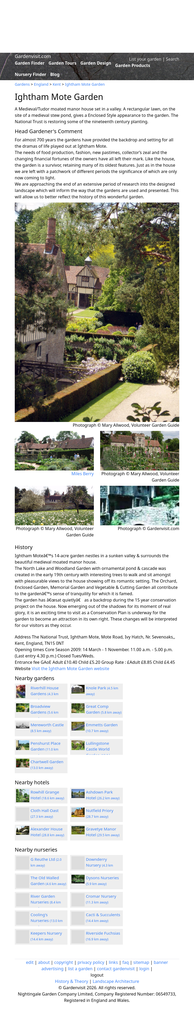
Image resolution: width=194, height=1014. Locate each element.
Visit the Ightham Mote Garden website (70, 668)
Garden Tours (62, 63)
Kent (57, 84)
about (44, 962)
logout (97, 975)
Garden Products (132, 65)
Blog (55, 74)
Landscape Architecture (116, 981)
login (144, 969)
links (113, 962)
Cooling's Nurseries (47, 920)
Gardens (22, 84)
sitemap (141, 962)
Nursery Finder (30, 74)
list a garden (80, 969)
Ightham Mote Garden (85, 84)
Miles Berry (82, 474)
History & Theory (71, 981)
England (41, 84)
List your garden (145, 59)
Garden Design (95, 63)
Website (23, 668)
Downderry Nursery (99, 865)
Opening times (29, 649)
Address (23, 637)
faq (125, 962)
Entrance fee (27, 662)
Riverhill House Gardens (45, 694)
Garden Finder (30, 63)
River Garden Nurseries (46, 902)
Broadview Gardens (45, 712)
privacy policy (90, 962)
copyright (63, 962)
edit (30, 962)
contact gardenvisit (116, 969)
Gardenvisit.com (33, 56)
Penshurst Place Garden (46, 749)
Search (172, 59)
